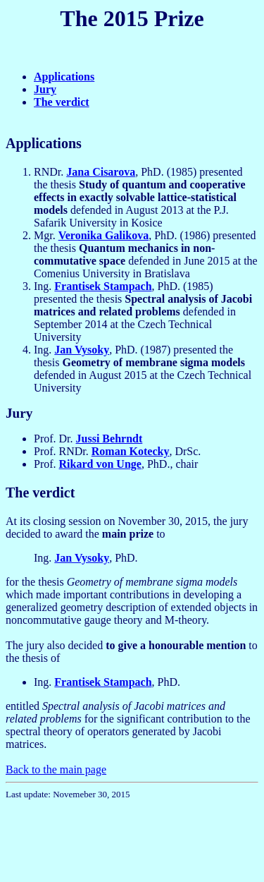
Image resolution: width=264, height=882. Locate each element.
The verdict (61, 102)
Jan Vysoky (81, 350)
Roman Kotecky (131, 451)
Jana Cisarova (100, 172)
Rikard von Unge (100, 464)
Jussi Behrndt (109, 439)
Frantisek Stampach (102, 286)
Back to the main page (56, 769)
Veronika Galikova (103, 235)
